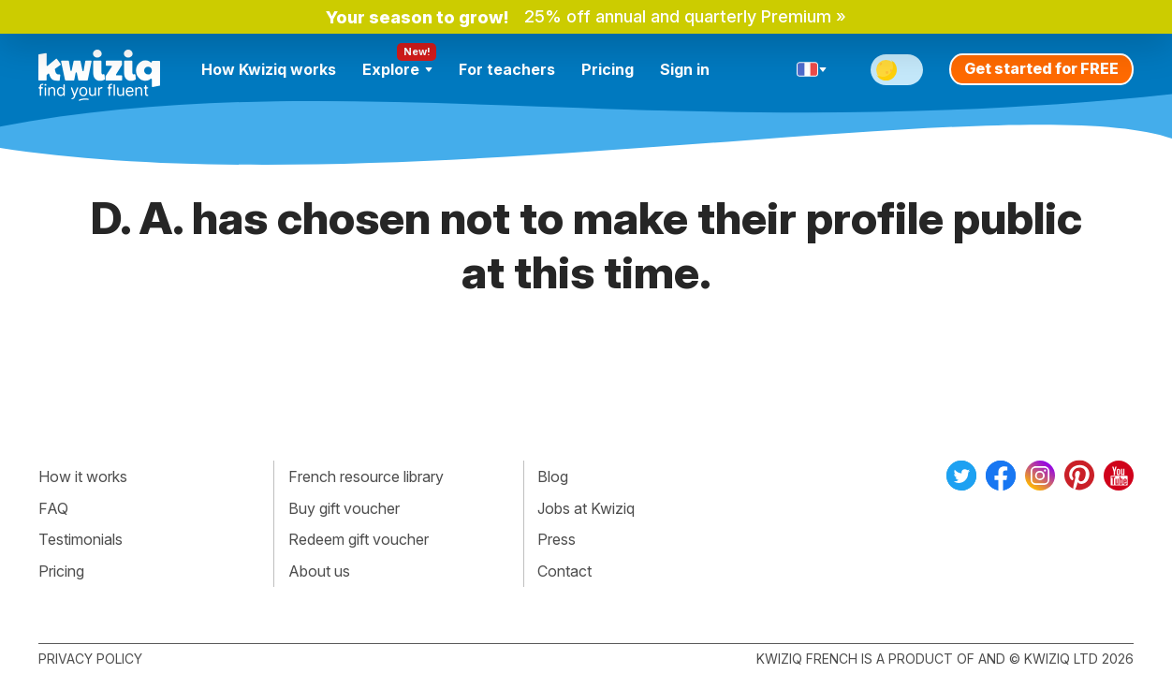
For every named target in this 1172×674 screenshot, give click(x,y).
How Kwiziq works (268, 69)
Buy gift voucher (344, 508)
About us (319, 571)
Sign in (685, 69)
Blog (552, 476)
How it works (82, 476)
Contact (564, 571)
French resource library (366, 476)
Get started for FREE (1041, 68)
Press (556, 539)
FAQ (53, 508)
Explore (397, 69)
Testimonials (80, 539)
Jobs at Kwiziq (586, 508)
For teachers (507, 69)
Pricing (607, 69)
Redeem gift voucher (358, 539)
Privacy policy (90, 659)
